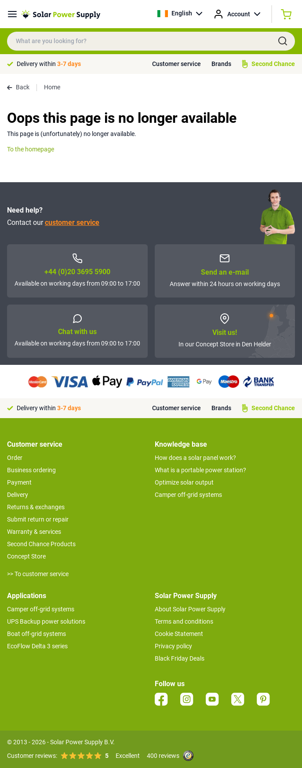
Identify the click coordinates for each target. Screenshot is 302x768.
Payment (19, 482)
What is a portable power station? (200, 470)
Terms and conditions (184, 621)
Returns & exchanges (36, 507)
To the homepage (30, 149)
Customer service (176, 63)
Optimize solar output (184, 482)
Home (52, 87)
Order (14, 457)
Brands (221, 63)
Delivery (17, 494)
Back (18, 87)
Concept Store (26, 556)
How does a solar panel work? (195, 457)
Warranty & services (34, 531)
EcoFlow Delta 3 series (37, 646)
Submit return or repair (38, 519)
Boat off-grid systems (36, 633)
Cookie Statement (179, 633)
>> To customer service (38, 573)
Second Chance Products (41, 544)
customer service (72, 222)
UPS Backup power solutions (46, 621)
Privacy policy (173, 646)
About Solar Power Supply (190, 609)
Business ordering (31, 470)
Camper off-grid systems (188, 494)
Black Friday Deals (179, 658)
